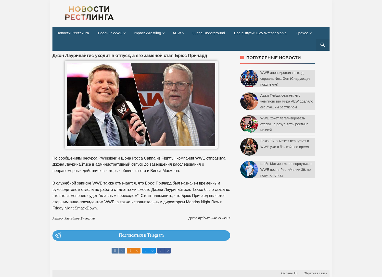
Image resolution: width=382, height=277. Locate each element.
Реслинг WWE (110, 33)
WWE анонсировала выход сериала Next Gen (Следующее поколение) (285, 78)
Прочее (302, 33)
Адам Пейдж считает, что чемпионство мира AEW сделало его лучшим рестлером (286, 101)
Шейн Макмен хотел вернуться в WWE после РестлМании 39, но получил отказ (286, 169)
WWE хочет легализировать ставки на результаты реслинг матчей (284, 124)
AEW (177, 33)
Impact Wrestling (147, 33)
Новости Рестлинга (72, 33)
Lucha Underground (208, 33)
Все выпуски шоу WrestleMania (260, 33)
